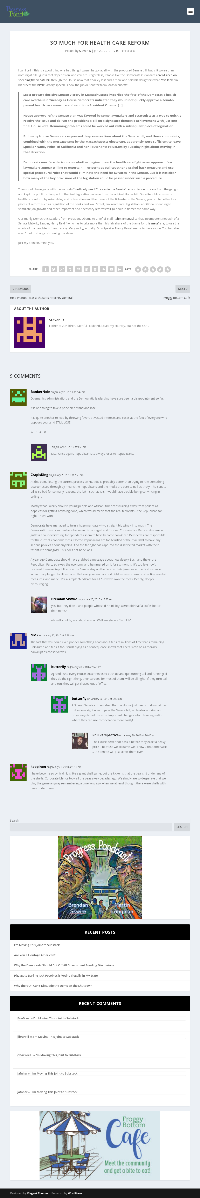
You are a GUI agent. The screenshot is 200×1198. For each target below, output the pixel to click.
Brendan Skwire (64, 599)
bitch (40, 85)
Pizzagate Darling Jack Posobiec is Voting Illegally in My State (56, 975)
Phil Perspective (105, 735)
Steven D (85, 51)
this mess (152, 223)
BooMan (23, 1018)
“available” (168, 80)
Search (14, 820)
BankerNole (40, 391)
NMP (35, 635)
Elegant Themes (37, 1193)
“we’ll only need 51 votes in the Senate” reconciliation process (115, 189)
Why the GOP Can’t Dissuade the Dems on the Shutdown (53, 986)
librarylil (23, 1037)
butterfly (58, 666)
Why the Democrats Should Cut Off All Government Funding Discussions (64, 965)
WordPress (75, 1193)
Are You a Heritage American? (35, 955)
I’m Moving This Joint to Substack (37, 945)
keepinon (38, 766)
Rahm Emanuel (124, 219)
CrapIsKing (39, 474)
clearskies (24, 1055)
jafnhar (23, 1073)
